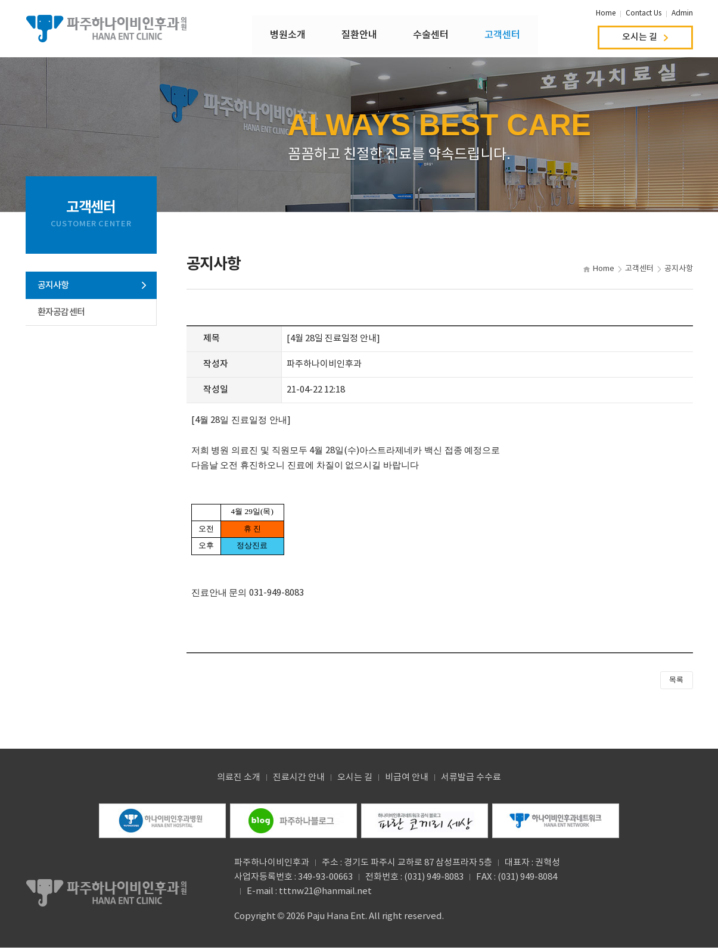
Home (606, 13)
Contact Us (643, 13)
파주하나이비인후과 (107, 30)
